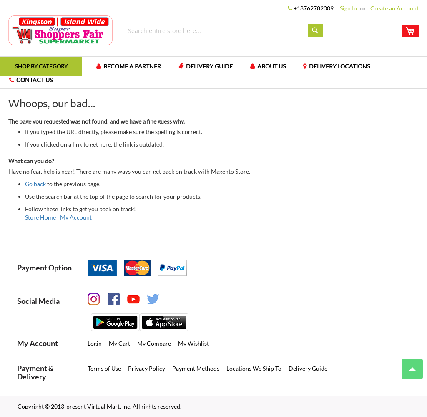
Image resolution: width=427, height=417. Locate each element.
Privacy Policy (146, 368)
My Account (76, 216)
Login (95, 342)
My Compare (154, 342)
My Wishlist (193, 342)
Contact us (34, 79)
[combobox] (223, 30)
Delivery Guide (213, 66)
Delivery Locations (343, 66)
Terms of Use (104, 368)
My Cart (119, 342)
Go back (35, 183)
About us (275, 66)
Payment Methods (195, 368)
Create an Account (394, 8)
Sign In (348, 8)
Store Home (40, 216)
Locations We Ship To (253, 368)
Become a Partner (136, 66)
